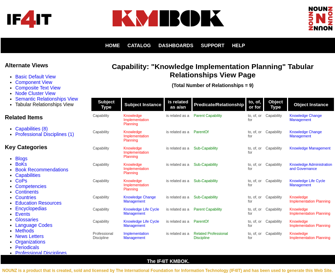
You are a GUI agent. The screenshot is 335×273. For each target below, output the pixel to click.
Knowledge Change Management (305, 117)
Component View (33, 82)
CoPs (21, 181)
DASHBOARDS (175, 45)
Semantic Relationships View (46, 99)
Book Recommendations (41, 169)
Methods (24, 230)
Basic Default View (35, 76)
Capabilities (27, 175)
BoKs (21, 164)
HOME (112, 45)
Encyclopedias (31, 208)
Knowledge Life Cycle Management (307, 183)
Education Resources (38, 203)
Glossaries (26, 219)
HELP (238, 45)
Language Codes (33, 225)
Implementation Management (136, 235)
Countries (25, 197)
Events (22, 214)
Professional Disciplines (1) (44, 134)
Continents (27, 192)
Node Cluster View (35, 93)
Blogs (21, 158)
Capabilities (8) (31, 128)
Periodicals (27, 247)
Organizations (30, 242)
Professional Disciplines (41, 253)
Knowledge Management (309, 148)
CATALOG (139, 45)
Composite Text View (37, 88)
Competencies (31, 186)
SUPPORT (212, 45)
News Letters (29, 236)
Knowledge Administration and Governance (310, 166)
